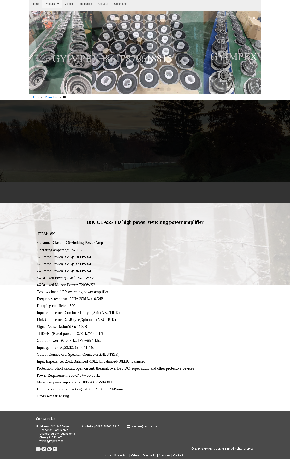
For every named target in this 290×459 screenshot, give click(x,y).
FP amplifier (51, 97)
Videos (135, 455)
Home (36, 97)
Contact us (180, 455)
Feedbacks (149, 455)
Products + (121, 455)
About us (164, 455)
